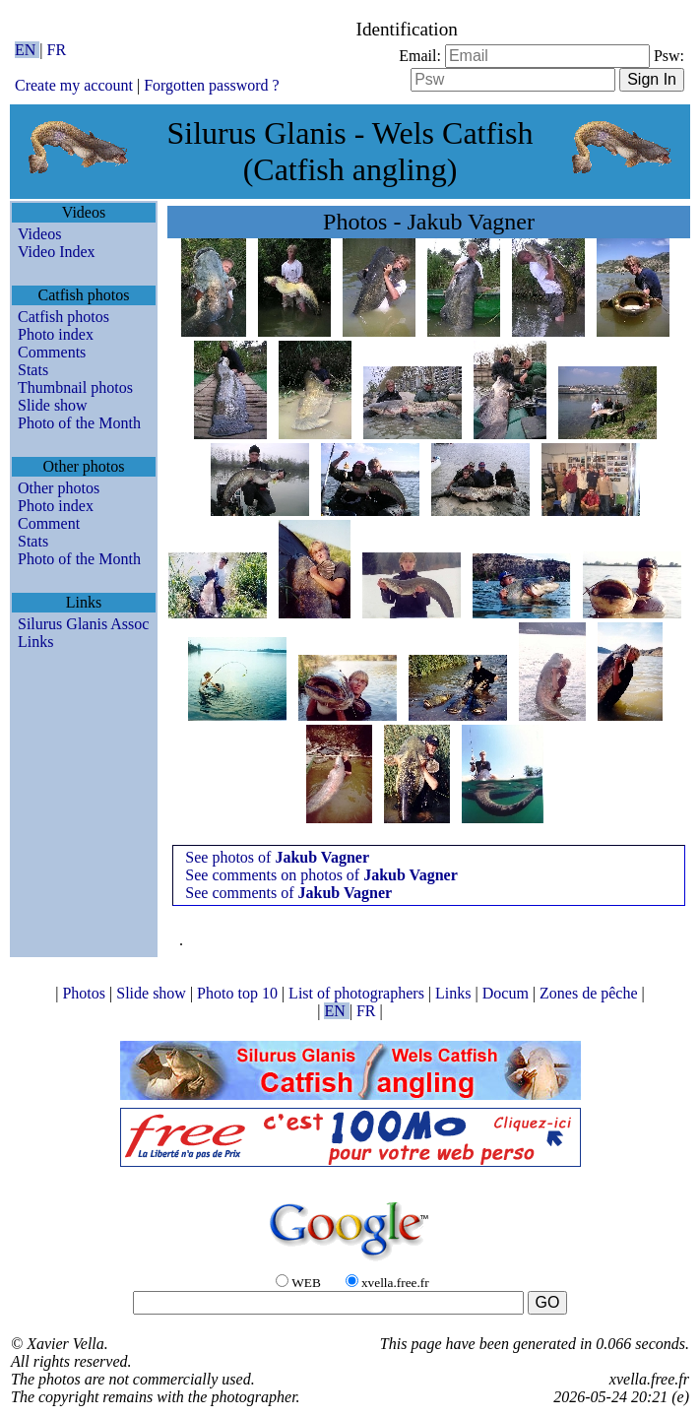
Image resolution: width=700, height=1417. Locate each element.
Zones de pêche (591, 993)
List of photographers (358, 993)
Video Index (56, 251)
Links (35, 641)
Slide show (53, 405)
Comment (49, 523)
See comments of (288, 892)
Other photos (58, 488)
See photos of (277, 857)
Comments (52, 352)
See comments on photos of (321, 875)
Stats (33, 369)
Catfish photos (63, 316)
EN (27, 49)
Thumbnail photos (75, 387)
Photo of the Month (79, 423)
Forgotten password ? (211, 85)
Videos (39, 233)
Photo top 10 (239, 993)
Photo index (56, 334)
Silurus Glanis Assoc (83, 623)
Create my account (74, 85)
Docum (507, 993)
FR (57, 49)
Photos (85, 993)
